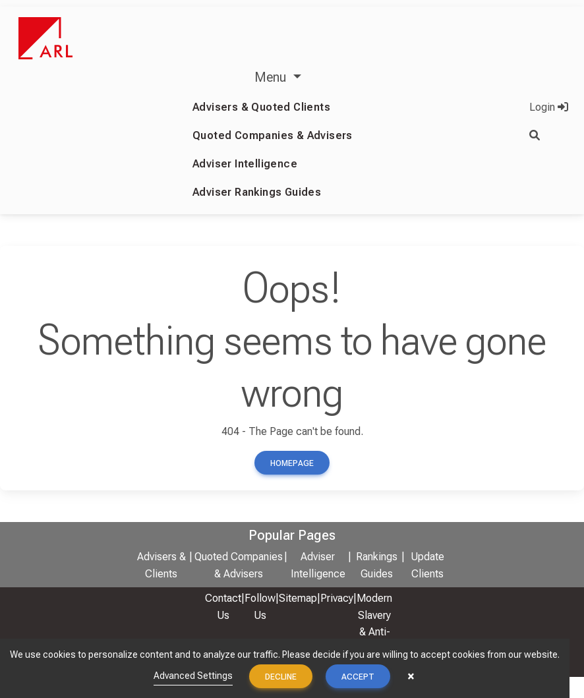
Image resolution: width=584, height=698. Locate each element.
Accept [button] (357, 677)
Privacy (336, 598)
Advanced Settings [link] (193, 675)
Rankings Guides (376, 565)
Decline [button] (281, 677)
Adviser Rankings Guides (256, 192)
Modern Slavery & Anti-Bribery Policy (374, 632)
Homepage (292, 463)
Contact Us (223, 607)
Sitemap (298, 598)
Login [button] (548, 107)
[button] (548, 135)
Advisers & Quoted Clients (261, 107)
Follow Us (260, 607)
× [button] (411, 676)
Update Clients (427, 565)
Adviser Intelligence (244, 164)
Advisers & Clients (161, 565)
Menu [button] (271, 77)
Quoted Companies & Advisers (272, 135)
